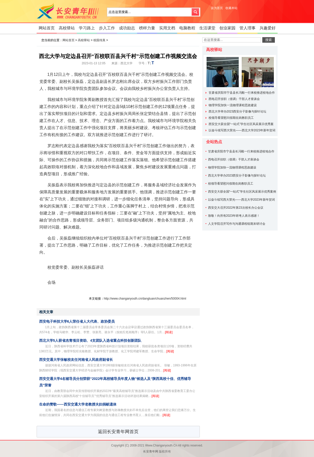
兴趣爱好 (268, 28)
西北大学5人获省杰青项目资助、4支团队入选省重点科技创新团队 (90, 340)
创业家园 (227, 28)
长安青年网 (69, 11)
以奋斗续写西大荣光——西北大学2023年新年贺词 (242, 130)
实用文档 (167, 28)
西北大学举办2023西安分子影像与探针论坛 (238, 111)
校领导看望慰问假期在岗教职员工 (231, 118)
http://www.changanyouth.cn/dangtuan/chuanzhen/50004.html (145, 298)
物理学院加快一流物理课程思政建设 (233, 105)
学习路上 (87, 28)
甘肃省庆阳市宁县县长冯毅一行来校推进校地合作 (242, 92)
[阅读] (169, 332)
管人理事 (247, 28)
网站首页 (47, 28)
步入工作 (107, 28)
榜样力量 (147, 28)
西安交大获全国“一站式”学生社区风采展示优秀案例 (242, 191)
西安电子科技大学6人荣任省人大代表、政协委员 (77, 321)
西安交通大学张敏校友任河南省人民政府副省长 (76, 360)
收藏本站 (231, 8)
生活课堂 (207, 28)
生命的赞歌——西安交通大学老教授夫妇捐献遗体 (77, 404)
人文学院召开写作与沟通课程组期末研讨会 (236, 223)
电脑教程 (187, 28)
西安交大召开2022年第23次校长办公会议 (235, 207)
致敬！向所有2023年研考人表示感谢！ (234, 215)
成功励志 (127, 28)
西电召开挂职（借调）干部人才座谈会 (234, 99)
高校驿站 (67, 28)
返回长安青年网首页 (118, 431)
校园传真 (99, 40)
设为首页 (217, 8)
